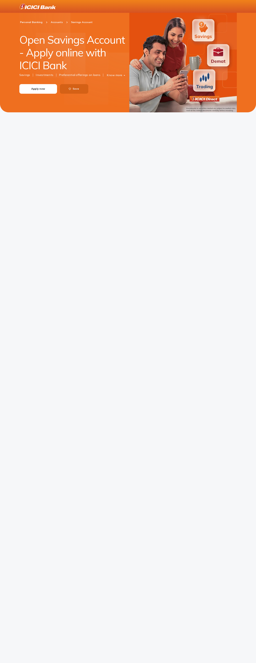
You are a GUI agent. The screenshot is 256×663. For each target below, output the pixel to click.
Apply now (38, 88)
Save (73, 88)
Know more (114, 75)
